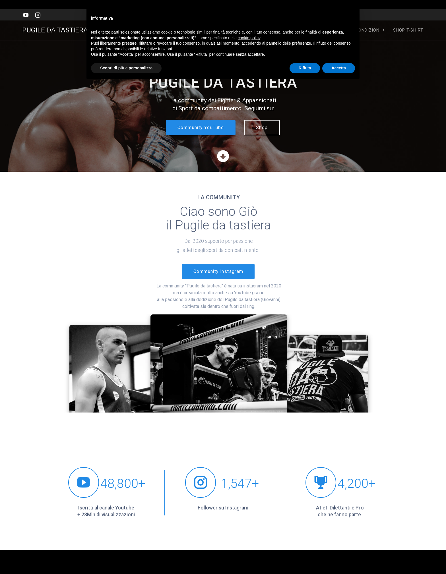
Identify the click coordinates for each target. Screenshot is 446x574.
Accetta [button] (338, 68)
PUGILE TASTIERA (58, 30)
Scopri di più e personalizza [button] (126, 68)
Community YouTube (200, 127)
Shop (262, 127)
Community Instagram (218, 271)
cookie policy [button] (249, 38)
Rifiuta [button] (305, 68)
